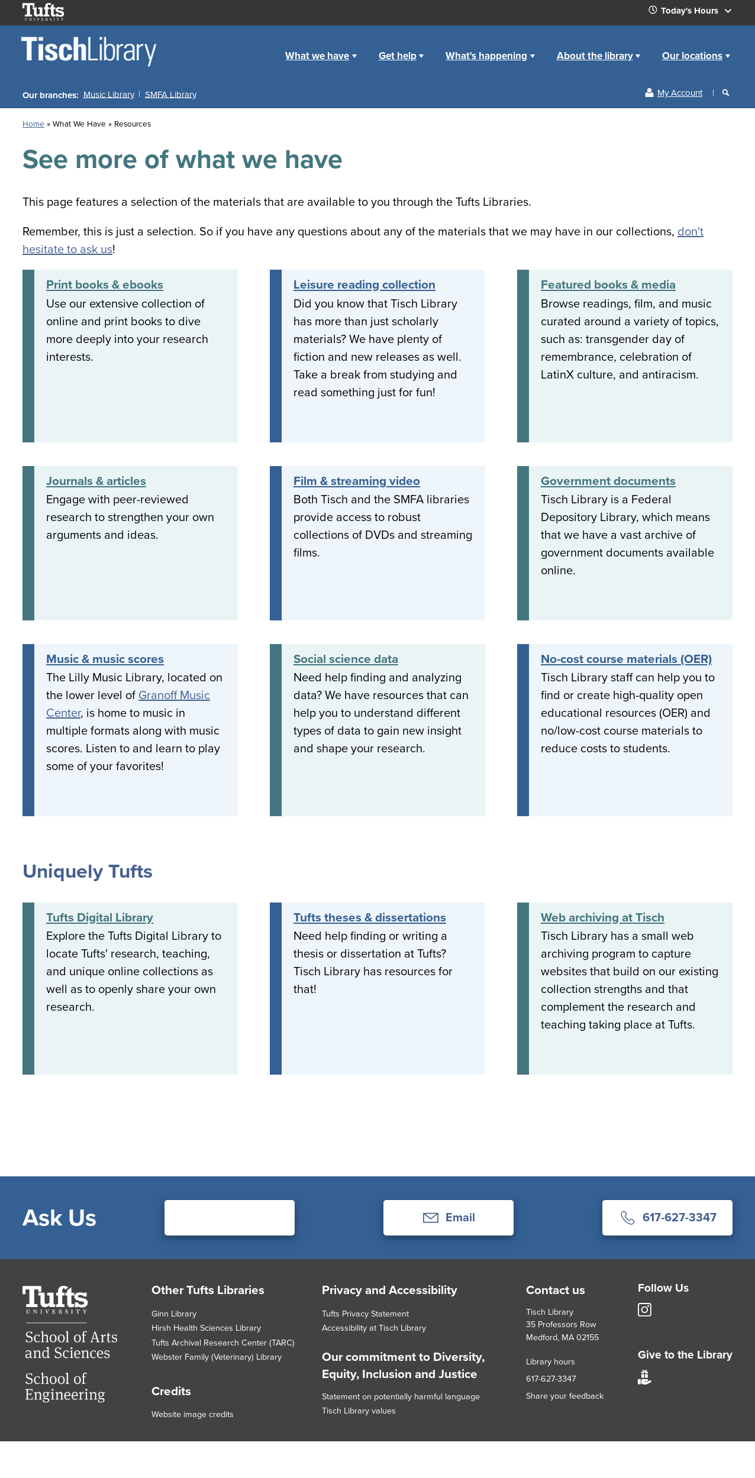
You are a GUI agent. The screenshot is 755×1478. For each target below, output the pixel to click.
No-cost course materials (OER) (626, 659)
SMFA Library (170, 94)
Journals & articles (96, 481)
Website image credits (192, 1414)
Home (261, 46)
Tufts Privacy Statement (365, 1313)
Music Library (108, 94)
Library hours (550, 1361)
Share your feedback (565, 1395)
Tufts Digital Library (99, 917)
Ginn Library (173, 1313)
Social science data (345, 659)
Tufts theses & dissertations (369, 917)
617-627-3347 (551, 1378)
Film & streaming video (356, 481)
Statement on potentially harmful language (401, 1396)
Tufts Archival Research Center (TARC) (223, 1342)
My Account (679, 92)
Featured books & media (608, 284)
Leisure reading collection (364, 284)
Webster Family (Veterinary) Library (216, 1356)
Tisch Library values (359, 1410)
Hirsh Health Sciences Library (206, 1327)
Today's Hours (694, 13)
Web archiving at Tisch (602, 917)
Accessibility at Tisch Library (374, 1327)
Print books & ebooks (104, 284)
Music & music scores (105, 659)
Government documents (608, 481)
